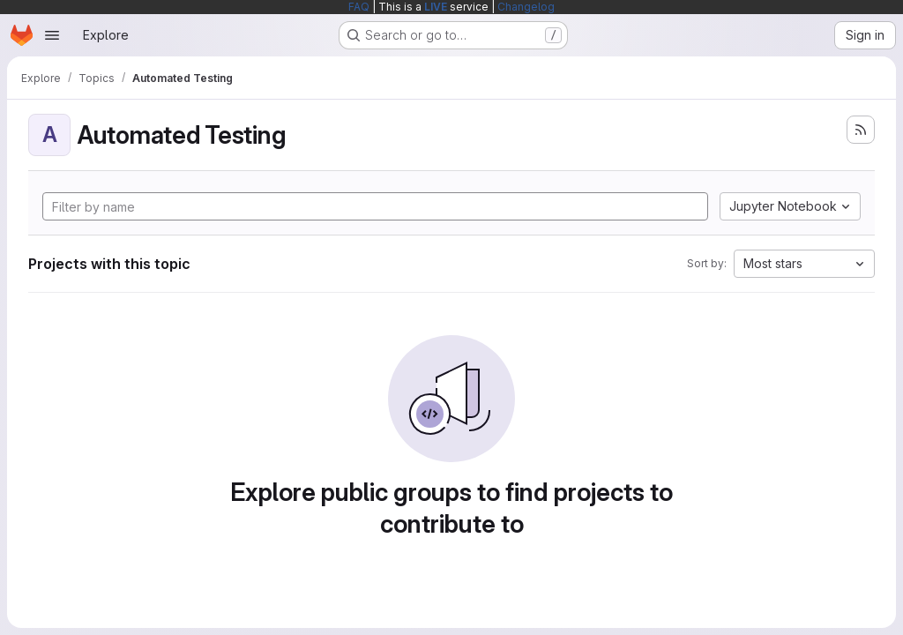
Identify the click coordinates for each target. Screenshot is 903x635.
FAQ (358, 6)
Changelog (526, 6)
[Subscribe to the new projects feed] (861, 130)
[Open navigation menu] (52, 35)
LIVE (435, 6)
